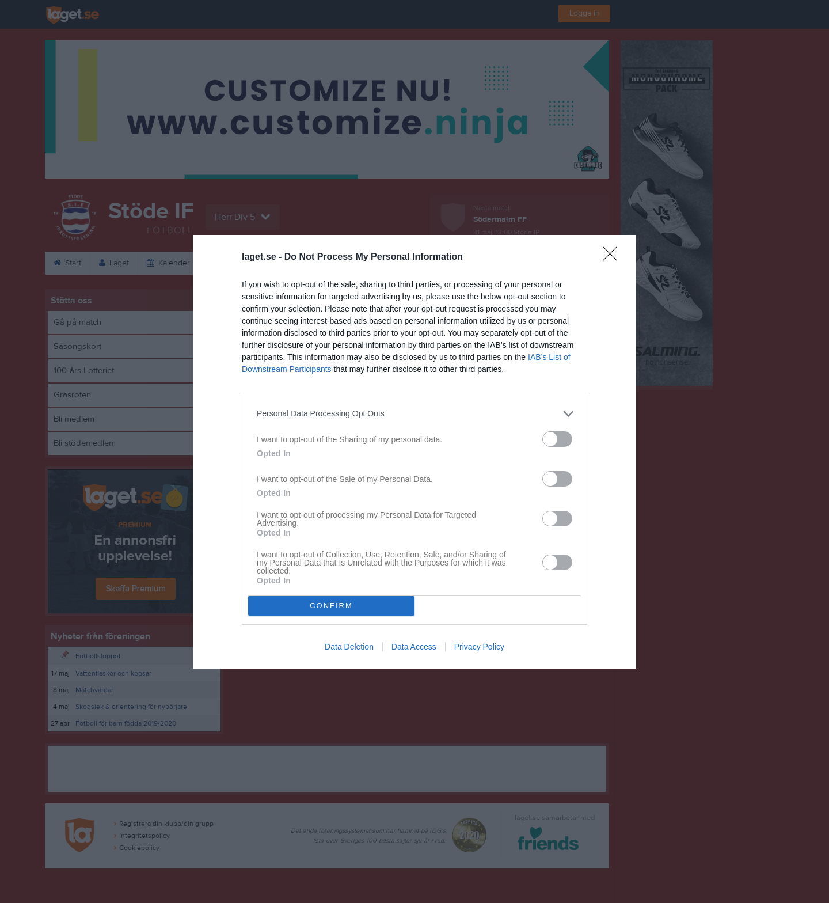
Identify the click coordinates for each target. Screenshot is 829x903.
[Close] (614, 257)
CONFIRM (331, 605)
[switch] (557, 439)
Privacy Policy (479, 646)
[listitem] (414, 414)
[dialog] (414, 452)
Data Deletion (349, 646)
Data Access (413, 646)
